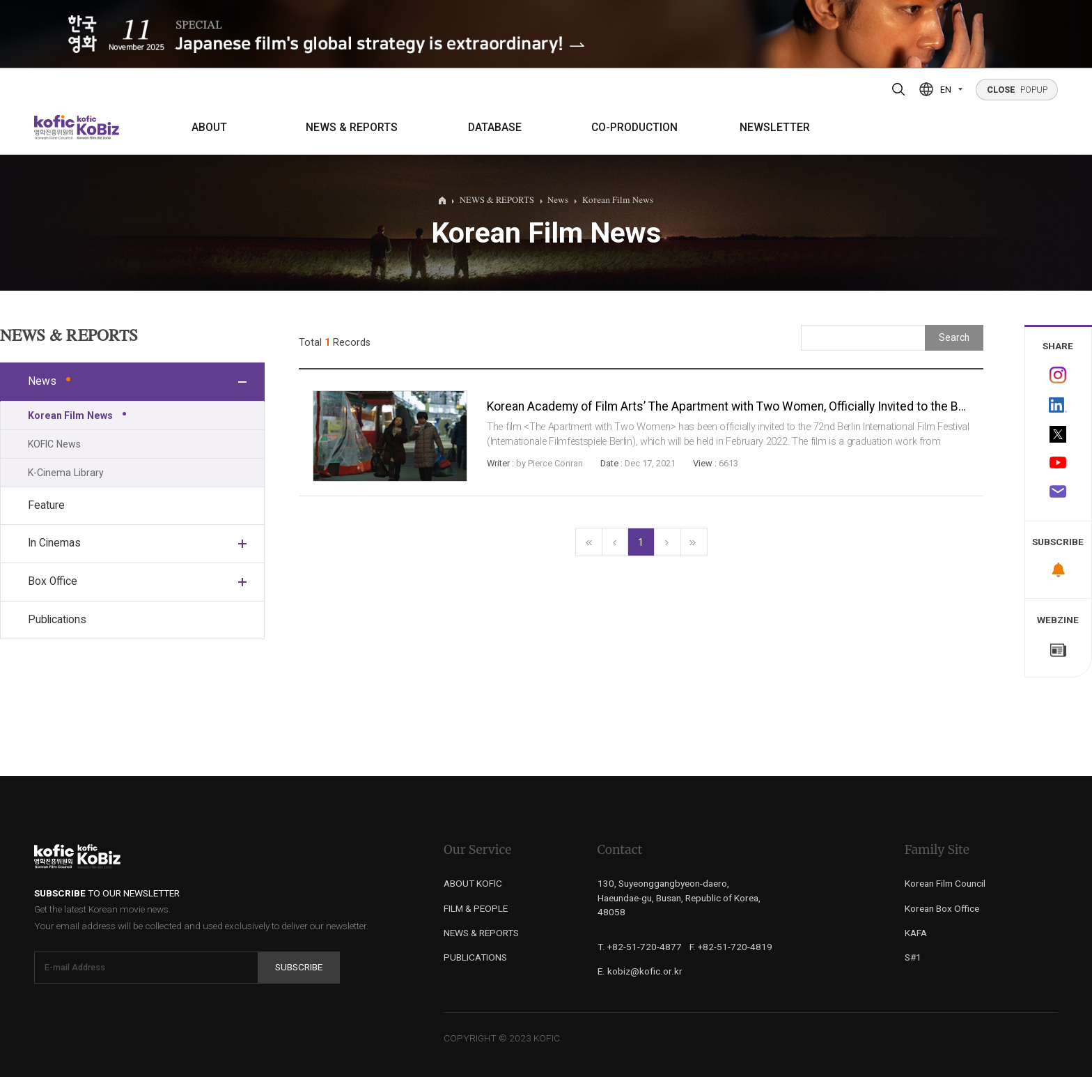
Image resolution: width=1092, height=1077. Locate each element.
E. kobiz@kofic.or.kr (640, 971)
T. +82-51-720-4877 (640, 946)
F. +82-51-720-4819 (730, 946)
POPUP (1017, 89)
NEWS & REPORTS (352, 127)
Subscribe (298, 966)
